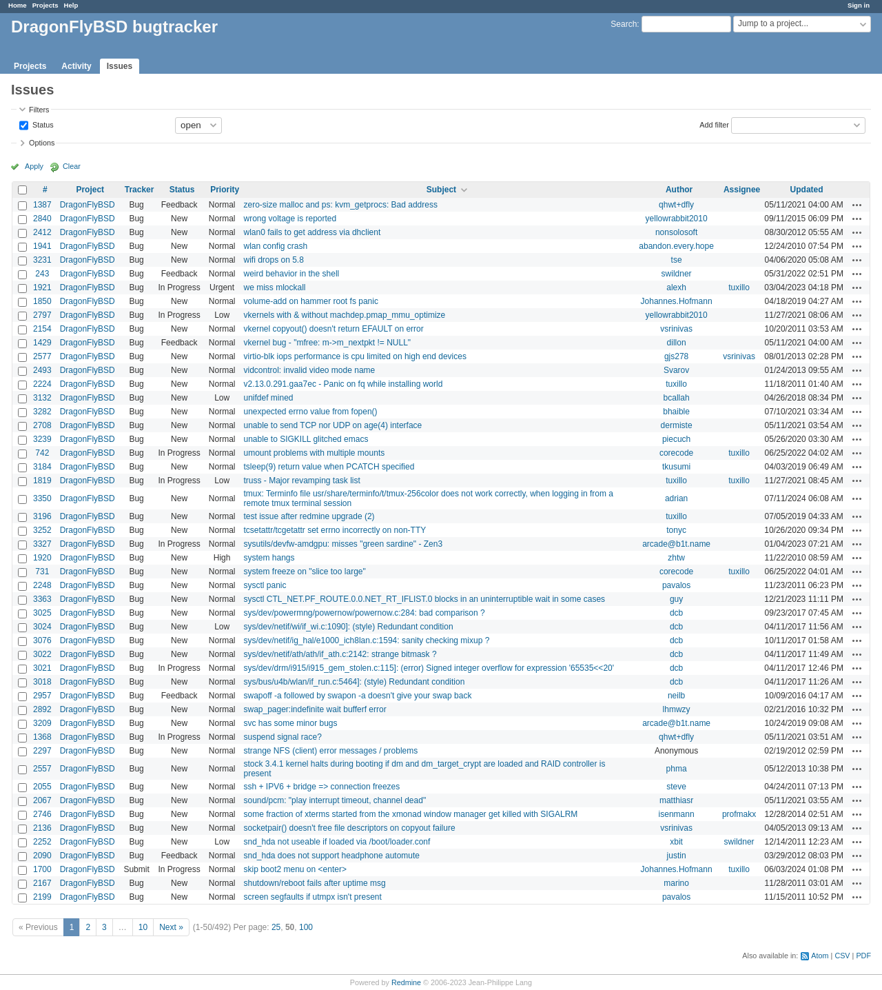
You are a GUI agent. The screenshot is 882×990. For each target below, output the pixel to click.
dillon (676, 342)
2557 (42, 769)
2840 (42, 218)
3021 (42, 668)
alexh (676, 287)
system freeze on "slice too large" (304, 571)
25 (275, 927)
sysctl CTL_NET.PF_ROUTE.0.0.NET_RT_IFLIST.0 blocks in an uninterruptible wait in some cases (424, 599)
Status (42, 124)
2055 (42, 786)
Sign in (859, 5)
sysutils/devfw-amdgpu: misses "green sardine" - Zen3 (342, 544)
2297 (42, 751)
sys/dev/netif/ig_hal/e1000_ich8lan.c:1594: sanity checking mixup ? (366, 640)
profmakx (739, 814)
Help (71, 5)
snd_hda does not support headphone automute (331, 855)
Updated (806, 189)
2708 (42, 425)
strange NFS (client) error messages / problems (330, 751)
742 (42, 453)
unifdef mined (268, 398)
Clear (72, 166)
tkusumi (676, 467)
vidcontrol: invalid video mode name (309, 370)
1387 (42, 205)
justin (676, 855)
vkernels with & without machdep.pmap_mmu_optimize (344, 315)
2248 (42, 585)
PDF (863, 955)
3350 (42, 498)
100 (306, 927)
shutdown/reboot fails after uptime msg (314, 883)
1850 (42, 301)
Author (679, 189)
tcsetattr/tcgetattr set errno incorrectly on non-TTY (334, 530)
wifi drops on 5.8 (273, 260)
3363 (42, 599)
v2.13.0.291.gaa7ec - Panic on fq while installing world (342, 384)
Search (624, 24)
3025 (42, 613)
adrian (676, 498)
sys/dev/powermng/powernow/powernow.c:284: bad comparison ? (363, 613)
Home (17, 5)
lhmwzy (676, 709)
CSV (842, 955)
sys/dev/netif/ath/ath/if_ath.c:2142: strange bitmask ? (339, 654)
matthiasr (676, 800)
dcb (676, 613)
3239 (42, 439)
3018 (42, 682)
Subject (441, 189)
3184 (42, 467)
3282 (42, 411)
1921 (42, 287)
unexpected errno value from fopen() (310, 411)
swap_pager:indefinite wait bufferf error (314, 709)
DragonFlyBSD (87, 205)
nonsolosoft (676, 232)
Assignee (742, 189)
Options (41, 143)
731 (42, 571)
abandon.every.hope (676, 246)
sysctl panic (264, 585)
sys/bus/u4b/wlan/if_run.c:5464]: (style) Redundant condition (353, 682)
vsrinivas (676, 329)
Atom (819, 955)
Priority (224, 189)
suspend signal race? (282, 737)
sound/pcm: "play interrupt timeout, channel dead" (334, 800)
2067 (42, 800)
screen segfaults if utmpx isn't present (312, 897)
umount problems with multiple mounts (313, 453)
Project (90, 189)
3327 (42, 544)
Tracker (139, 189)
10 (143, 927)
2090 (42, 855)
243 (42, 274)
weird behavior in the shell (291, 274)
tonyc (676, 530)
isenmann (677, 814)
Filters (39, 109)
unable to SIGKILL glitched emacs (305, 439)
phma (676, 769)
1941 (42, 246)
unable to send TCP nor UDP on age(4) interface (332, 425)
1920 (42, 558)
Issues (119, 66)
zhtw (676, 558)
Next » (171, 927)
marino (676, 883)
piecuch (676, 439)
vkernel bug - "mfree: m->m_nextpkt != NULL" (327, 342)
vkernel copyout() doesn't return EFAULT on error (333, 329)
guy (676, 599)
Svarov (676, 370)
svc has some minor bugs (290, 723)
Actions (857, 204)
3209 (42, 723)
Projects (45, 5)
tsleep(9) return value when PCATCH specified (328, 467)
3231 (42, 260)
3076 (42, 640)
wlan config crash (275, 246)
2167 (42, 883)
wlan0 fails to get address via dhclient (311, 232)
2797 (42, 315)
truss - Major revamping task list (301, 480)
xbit (676, 842)
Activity (76, 66)
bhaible (676, 411)
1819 (42, 480)
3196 (42, 516)
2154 (42, 329)
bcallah (677, 398)
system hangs (268, 558)
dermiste (677, 425)
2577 (42, 356)
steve (676, 786)
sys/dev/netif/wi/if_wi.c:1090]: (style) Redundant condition (348, 627)
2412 (42, 232)
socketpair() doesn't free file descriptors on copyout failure (349, 828)
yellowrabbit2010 (677, 218)
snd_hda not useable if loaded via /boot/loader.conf (336, 842)
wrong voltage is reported (289, 218)
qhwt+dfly (676, 205)
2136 (42, 828)
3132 (42, 398)
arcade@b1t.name (676, 544)
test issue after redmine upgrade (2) (308, 516)
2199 (42, 897)
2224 (42, 384)
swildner (677, 274)
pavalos (676, 585)
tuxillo (739, 287)
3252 (42, 530)
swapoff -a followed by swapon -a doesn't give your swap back (357, 695)
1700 (42, 869)
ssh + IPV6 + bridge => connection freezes (321, 786)
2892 (42, 709)
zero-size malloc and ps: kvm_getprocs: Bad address (340, 205)
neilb (676, 695)
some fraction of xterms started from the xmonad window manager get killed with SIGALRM (410, 814)
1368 (42, 737)
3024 (42, 627)
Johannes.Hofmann (676, 301)
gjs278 (676, 356)
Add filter (714, 124)
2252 (42, 842)
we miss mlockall (274, 287)
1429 (42, 342)
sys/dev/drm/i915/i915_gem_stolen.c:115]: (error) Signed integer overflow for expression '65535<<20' (428, 668)
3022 (42, 654)
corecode (676, 453)
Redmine (406, 982)
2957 (42, 695)
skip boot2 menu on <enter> (294, 869)
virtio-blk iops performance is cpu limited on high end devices (354, 356)
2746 (42, 814)
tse (676, 260)
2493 (42, 370)
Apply (34, 166)
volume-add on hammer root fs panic (310, 301)
